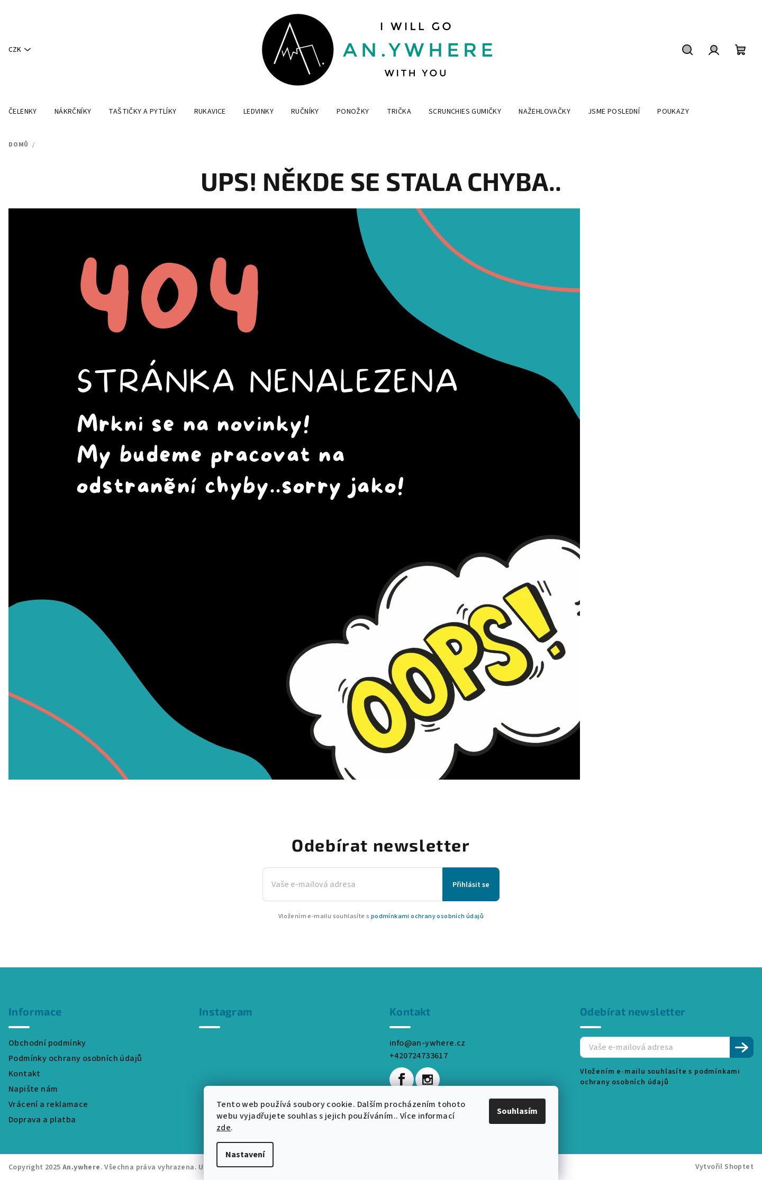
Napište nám (33, 1089)
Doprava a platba (42, 1120)
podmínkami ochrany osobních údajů (427, 916)
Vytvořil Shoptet (724, 1166)
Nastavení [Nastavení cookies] (245, 1154)
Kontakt (24, 1074)
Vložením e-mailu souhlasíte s (381, 916)
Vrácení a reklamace (48, 1104)
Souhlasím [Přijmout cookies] (517, 1111)
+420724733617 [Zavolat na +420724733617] (418, 1056)
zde (223, 1127)
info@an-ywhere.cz (427, 1043)
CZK (14, 49)
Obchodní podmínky (47, 1043)
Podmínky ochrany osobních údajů (75, 1058)
